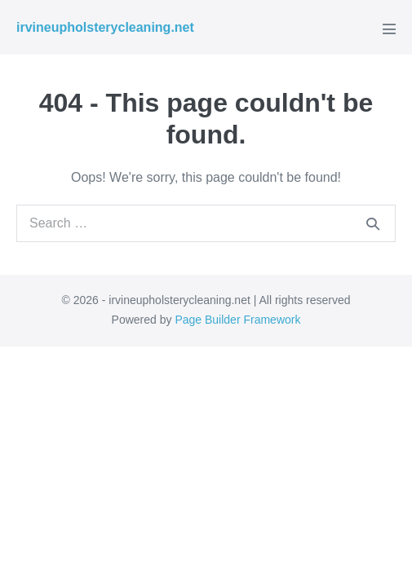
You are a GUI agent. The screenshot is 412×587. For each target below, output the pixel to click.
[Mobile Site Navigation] (389, 28)
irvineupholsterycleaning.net (105, 27)
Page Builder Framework (237, 319)
